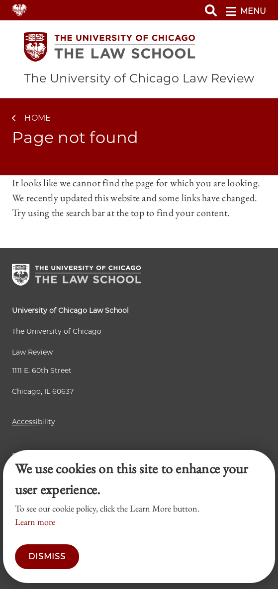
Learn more (35, 521)
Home (37, 118)
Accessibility (33, 421)
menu (246, 11)
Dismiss (47, 556)
